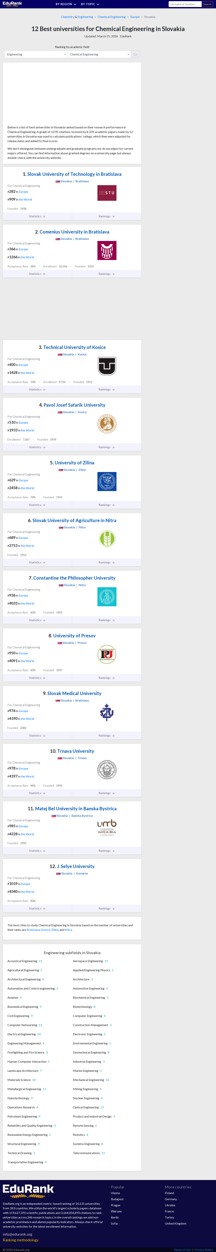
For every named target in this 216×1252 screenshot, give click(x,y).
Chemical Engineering (112, 16)
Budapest (117, 1199)
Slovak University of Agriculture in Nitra (72, 520)
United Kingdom (175, 1223)
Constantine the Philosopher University (72, 578)
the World (25, 199)
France (169, 1211)
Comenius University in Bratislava (72, 231)
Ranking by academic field (72, 47)
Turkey (169, 1217)
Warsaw (116, 1211)
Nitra (68, 929)
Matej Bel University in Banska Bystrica (72, 808)
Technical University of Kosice (72, 347)
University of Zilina (72, 462)
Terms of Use (182, 1249)
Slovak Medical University (72, 693)
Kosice (45, 929)
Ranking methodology (21, 1240)
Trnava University (72, 751)
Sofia (114, 1223)
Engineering (85, 16)
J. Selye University (72, 866)
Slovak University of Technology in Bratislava (72, 174)
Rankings (107, 216)
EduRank (126, 36)
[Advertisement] (36, 95)
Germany (171, 1199)
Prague (115, 1205)
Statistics (37, 216)
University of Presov (72, 635)
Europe (135, 16)
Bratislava (33, 929)
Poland (169, 1193)
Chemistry (67, 16)
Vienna (115, 1193)
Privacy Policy (203, 1249)
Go (135, 54)
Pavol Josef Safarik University (72, 405)
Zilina (54, 929)
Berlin (115, 1217)
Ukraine (170, 1205)
